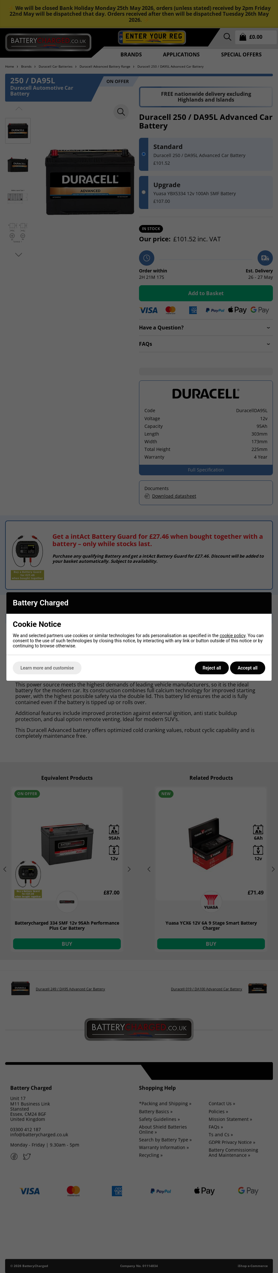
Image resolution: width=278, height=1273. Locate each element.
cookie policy (232, 635)
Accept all (248, 667)
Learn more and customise (47, 667)
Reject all (212, 667)
